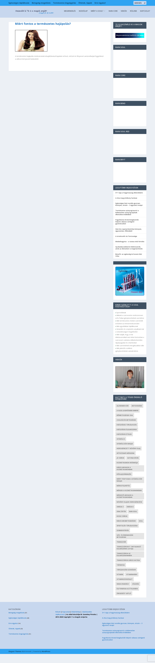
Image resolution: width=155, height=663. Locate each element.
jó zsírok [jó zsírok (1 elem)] (120, 467)
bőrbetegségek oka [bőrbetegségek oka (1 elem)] (125, 424)
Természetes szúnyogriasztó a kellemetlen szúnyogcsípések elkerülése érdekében (127, 221)
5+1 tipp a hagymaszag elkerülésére (129, 202)
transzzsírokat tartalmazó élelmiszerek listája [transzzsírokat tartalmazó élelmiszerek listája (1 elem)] (129, 557)
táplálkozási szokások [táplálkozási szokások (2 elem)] (126, 579)
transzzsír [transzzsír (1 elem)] (121, 551)
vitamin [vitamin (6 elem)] (120, 583)
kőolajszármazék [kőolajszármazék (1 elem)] (124, 483)
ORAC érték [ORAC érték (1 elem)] (121, 520)
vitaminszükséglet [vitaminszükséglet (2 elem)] (125, 588)
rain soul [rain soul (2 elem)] (133, 520)
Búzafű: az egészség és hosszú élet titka (128, 264)
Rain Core (54, 20)
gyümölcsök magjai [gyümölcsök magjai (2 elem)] (125, 453)
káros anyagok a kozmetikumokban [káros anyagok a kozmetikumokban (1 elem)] (124, 477)
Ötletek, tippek (85, 3)
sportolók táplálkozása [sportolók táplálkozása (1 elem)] (127, 535)
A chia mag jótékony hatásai (126, 207)
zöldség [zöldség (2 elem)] (135, 593)
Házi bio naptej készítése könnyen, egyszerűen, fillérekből (128, 239)
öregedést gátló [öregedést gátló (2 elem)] (124, 602)
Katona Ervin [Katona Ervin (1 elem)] (133, 467)
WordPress (46, 660)
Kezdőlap (24, 20)
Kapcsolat (86, 20)
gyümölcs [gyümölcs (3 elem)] (121, 448)
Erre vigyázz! (100, 3)
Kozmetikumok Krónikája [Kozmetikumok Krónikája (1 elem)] (127, 472)
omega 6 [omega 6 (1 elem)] (130, 516)
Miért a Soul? (38, 20)
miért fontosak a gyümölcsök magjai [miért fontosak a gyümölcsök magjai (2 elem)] (129, 489)
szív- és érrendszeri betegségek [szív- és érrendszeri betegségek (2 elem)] (125, 545)
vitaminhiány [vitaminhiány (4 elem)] (131, 583)
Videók (65, 20)
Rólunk (74, 20)
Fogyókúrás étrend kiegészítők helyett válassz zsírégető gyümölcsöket (127, 231)
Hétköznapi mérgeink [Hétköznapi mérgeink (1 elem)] (125, 462)
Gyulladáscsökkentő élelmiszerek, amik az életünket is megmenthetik (129, 257)
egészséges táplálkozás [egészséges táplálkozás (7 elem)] (127, 434)
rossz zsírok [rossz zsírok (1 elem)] (122, 525)
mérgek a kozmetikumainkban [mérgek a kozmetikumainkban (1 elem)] (129, 499)
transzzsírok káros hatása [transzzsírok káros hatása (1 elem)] (128, 569)
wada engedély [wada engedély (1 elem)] (123, 593)
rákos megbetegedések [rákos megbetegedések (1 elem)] (126, 530)
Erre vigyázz (13, 632)
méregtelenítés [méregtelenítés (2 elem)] (123, 495)
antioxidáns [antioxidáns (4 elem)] (137, 415)
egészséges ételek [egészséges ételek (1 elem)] (124, 443)
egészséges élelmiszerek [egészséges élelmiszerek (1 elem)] (127, 438)
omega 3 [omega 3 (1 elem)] (120, 516)
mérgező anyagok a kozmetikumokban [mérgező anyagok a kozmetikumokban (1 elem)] (125, 505)
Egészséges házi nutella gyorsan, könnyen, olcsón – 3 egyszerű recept (129, 213)
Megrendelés (10, 20)
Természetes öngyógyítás (64, 3)
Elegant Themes (15, 660)
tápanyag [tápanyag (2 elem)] (121, 574)
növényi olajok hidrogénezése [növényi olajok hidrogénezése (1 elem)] (129, 511)
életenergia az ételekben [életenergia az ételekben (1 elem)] (127, 598)
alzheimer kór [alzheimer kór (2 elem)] (123, 415)
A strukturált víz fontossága (126, 245)
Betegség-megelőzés (41, 3)
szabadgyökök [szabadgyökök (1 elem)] (123, 539)
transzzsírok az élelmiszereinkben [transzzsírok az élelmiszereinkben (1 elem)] (124, 563)
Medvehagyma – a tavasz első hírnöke (129, 251)
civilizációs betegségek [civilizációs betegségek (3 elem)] (126, 429)
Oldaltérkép (75, 621)
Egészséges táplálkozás (19, 3)
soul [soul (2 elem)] (141, 530)
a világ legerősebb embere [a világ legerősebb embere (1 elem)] (127, 420)
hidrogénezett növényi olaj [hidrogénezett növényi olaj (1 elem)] (128, 457)
